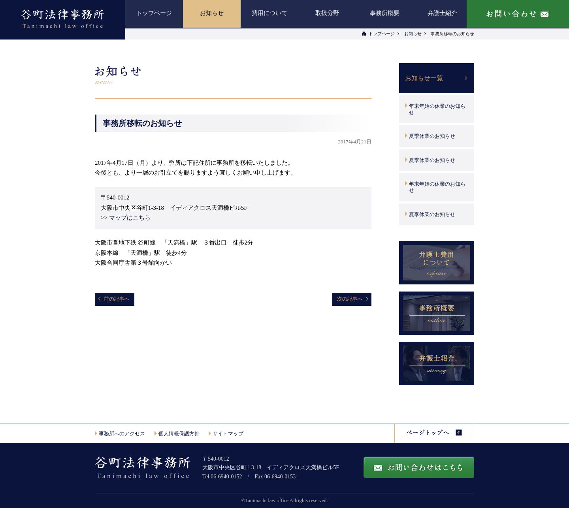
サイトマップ (228, 434)
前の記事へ (117, 299)
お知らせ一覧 (424, 78)
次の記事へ (350, 299)
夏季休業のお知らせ (432, 136)
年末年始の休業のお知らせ (437, 109)
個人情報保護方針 (179, 434)
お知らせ (212, 13)
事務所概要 (384, 13)
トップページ (154, 13)
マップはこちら (130, 217)
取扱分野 (327, 13)
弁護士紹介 (442, 13)
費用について (269, 13)
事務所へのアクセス (122, 434)
